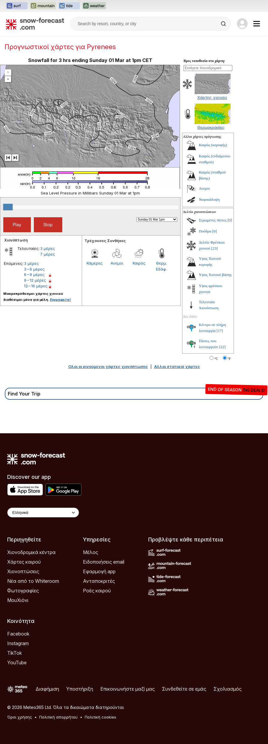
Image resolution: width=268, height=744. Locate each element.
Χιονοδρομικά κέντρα (31, 552)
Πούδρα (205, 231)
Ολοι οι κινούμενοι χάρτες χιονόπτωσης (108, 366)
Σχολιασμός (228, 689)
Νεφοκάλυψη (209, 199)
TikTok (14, 653)
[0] (230, 220)
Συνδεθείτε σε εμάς (184, 689)
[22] (222, 347)
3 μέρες (47, 248)
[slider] (8, 207)
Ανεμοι (116, 263)
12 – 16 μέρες (36, 285)
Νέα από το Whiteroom (33, 581)
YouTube (17, 662)
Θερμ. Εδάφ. (161, 266)
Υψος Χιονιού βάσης (215, 274)
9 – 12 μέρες (35, 280)
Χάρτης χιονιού (212, 97)
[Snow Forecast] (35, 24)
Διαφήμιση (47, 689)
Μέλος (90, 552)
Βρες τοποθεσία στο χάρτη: (204, 61)
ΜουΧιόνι (17, 600)
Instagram (18, 643)
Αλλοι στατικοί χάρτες (177, 366)
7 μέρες (47, 254)
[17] (219, 330)
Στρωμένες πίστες (213, 220)
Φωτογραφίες (23, 591)
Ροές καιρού (97, 591)
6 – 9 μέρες (34, 274)
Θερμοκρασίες (211, 127)
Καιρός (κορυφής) (213, 145)
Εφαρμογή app (99, 571)
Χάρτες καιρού (24, 562)
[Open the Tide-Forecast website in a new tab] (69, 6)
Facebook (18, 634)
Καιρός (139, 263)
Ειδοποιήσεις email (103, 562)
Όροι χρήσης (19, 717)
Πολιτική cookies (100, 717)
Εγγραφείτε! (60, 300)
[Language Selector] (43, 512)
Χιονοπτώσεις (23, 571)
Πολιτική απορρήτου (58, 717)
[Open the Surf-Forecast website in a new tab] (17, 6)
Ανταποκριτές (99, 581)
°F (229, 359)
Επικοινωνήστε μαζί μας (127, 689)
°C (216, 359)
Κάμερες (95, 263)
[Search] (224, 23)
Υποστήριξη (79, 689)
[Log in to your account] (242, 23)
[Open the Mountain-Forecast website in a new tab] (43, 6)
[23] (214, 248)
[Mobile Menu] (256, 23)
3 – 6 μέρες (34, 269)
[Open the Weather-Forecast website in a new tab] (94, 6)
